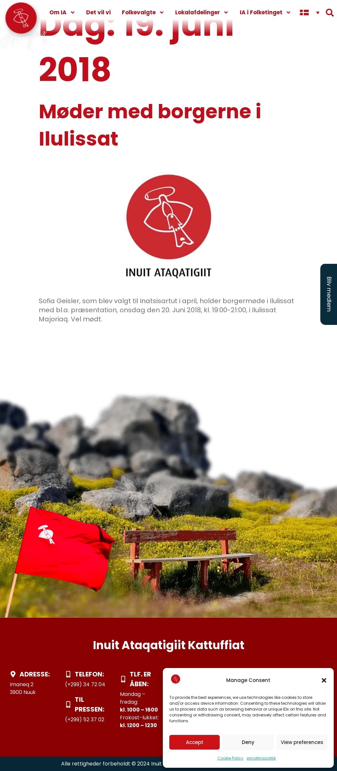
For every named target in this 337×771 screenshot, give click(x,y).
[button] (324, 680)
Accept (194, 742)
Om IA (62, 12)
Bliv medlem (329, 294)
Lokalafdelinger (202, 12)
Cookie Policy (230, 758)
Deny (248, 742)
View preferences (302, 742)
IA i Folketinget (265, 12)
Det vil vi (98, 12)
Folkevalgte (143, 12)
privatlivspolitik (261, 758)
